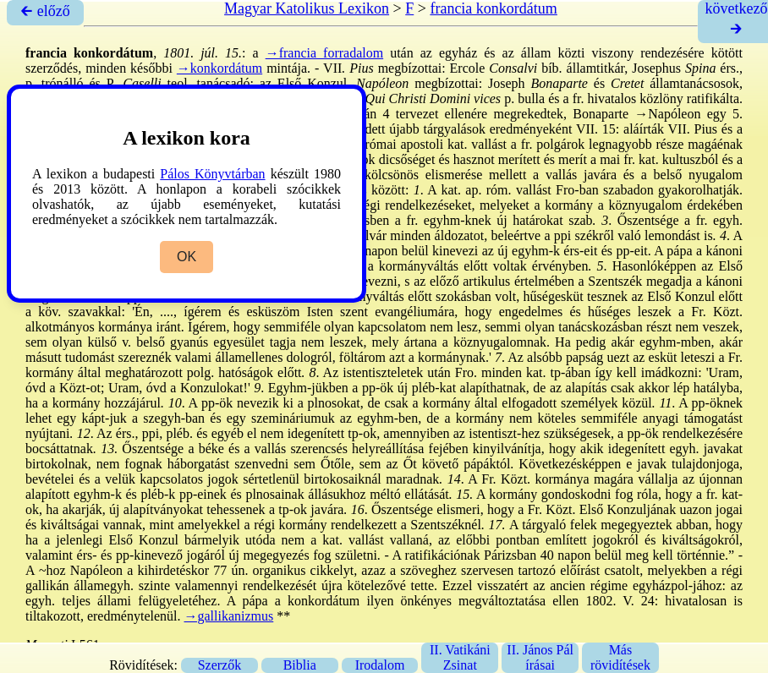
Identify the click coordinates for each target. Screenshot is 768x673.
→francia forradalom (325, 53)
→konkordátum (219, 68)
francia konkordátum (493, 8)
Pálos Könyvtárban (212, 174)
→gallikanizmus (229, 616)
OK (186, 256)
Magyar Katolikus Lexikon (306, 8)
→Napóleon (667, 114)
